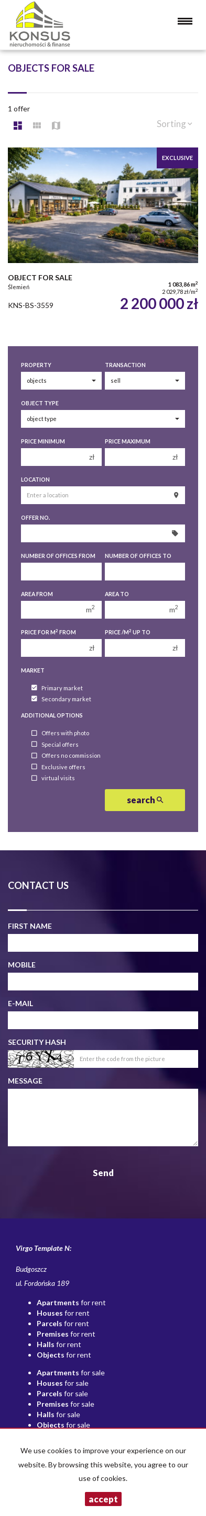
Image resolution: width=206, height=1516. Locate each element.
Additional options (52, 715)
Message (25, 1080)
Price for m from (48, 632)
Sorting (174, 123)
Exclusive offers (58, 766)
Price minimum (43, 441)
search (145, 799)
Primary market (57, 688)
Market (33, 670)
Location (35, 479)
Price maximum (127, 441)
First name (30, 925)
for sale (71, 1372)
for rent (71, 1302)
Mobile (22, 964)
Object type (40, 403)
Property (36, 365)
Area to (117, 594)
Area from (37, 594)
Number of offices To (138, 556)
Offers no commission (66, 756)
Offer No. (35, 518)
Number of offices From (58, 556)
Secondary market (61, 699)
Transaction (125, 365)
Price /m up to (127, 632)
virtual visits (53, 778)
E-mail (20, 1003)
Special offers (55, 744)
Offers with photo (60, 733)
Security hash (37, 1042)
